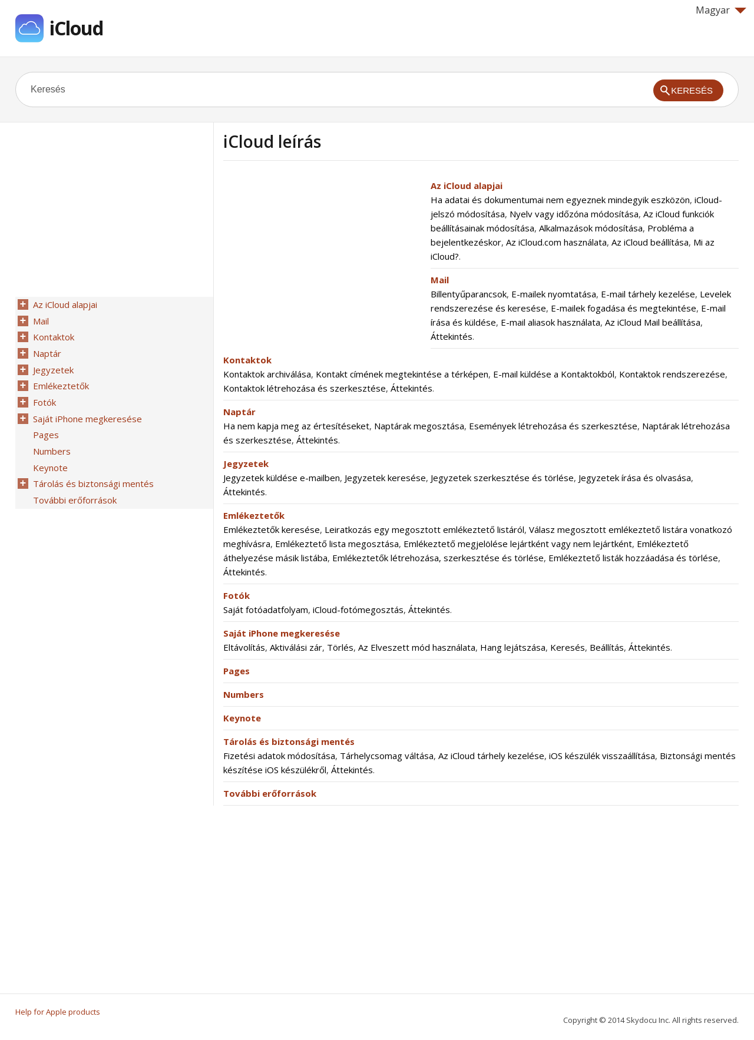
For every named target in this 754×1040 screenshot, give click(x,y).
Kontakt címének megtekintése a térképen (402, 374)
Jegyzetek (246, 463)
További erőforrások (269, 793)
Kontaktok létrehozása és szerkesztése (304, 388)
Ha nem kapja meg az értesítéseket (296, 426)
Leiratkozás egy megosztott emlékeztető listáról (424, 529)
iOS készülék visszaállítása (602, 755)
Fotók (236, 595)
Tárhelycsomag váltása (387, 755)
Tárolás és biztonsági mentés (289, 741)
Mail (440, 280)
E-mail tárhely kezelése (648, 294)
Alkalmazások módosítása (591, 228)
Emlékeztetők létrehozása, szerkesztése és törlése (438, 558)
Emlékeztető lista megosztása (337, 543)
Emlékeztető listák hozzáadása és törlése (633, 558)
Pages (236, 671)
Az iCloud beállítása (650, 242)
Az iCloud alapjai (466, 185)
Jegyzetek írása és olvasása (634, 477)
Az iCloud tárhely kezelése (491, 755)
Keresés (567, 647)
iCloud (76, 28)
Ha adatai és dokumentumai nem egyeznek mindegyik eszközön (560, 200)
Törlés (340, 647)
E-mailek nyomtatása (553, 294)
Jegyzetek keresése (385, 477)
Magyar (721, 10)
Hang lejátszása (512, 647)
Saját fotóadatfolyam (265, 609)
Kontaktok (247, 360)
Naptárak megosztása (419, 426)
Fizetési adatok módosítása (279, 755)
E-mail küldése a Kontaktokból (553, 374)
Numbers (243, 694)
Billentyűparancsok (469, 294)
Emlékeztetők (254, 515)
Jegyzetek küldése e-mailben (281, 477)
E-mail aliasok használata (550, 322)
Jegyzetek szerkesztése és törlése (502, 477)
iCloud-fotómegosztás (358, 609)
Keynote (242, 718)
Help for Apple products (57, 1011)
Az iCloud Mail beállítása (652, 322)
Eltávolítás (244, 647)
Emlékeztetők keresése (271, 529)
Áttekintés (451, 336)
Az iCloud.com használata (556, 242)
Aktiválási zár (296, 647)
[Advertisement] (322, 260)
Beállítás (607, 647)
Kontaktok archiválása (267, 374)
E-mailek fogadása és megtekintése (623, 308)
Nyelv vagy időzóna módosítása (574, 214)
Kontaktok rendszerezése (672, 374)
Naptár (239, 412)
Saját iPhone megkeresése (281, 633)
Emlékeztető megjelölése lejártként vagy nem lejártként (518, 543)
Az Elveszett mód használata (416, 647)
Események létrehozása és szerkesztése (553, 426)
